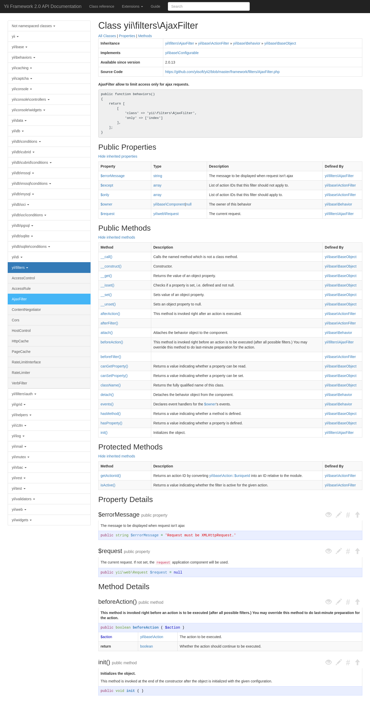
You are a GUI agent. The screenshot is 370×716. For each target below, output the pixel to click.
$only (105, 195)
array (157, 185)
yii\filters (20, 267)
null (189, 204)
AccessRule (21, 289)
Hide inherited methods (116, 237)
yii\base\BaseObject (280, 43)
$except (107, 185)
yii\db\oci (20, 204)
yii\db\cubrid (23, 152)
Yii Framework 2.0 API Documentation (42, 6)
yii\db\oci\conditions (29, 215)
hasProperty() (111, 423)
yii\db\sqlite (22, 236)
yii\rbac (19, 467)
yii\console (22, 89)
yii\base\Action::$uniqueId (229, 476)
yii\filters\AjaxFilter (179, 43)
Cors (15, 320)
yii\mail (19, 446)
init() (104, 433)
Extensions (132, 6)
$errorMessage (113, 176)
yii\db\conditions (26, 141)
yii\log (18, 436)
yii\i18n (19, 425)
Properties (127, 36)
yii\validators (23, 499)
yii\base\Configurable (182, 53)
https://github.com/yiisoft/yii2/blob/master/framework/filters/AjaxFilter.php (222, 72)
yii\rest (19, 478)
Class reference (101, 6)
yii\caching (22, 68)
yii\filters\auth (24, 394)
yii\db (18, 131)
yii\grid (19, 404)
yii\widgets (22, 520)
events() (107, 404)
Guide (155, 6)
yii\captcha (22, 78)
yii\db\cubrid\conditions (32, 162)
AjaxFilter (19, 299)
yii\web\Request (166, 214)
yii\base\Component (169, 204)
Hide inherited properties (117, 156)
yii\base (19, 47)
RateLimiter (21, 373)
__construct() (111, 266)
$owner (106, 204)
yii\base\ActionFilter (213, 43)
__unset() (108, 304)
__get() (106, 276)
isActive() (108, 485)
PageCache (21, 352)
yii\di (17, 257)
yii (15, 36)
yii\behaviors (23, 57)
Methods (145, 36)
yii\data (19, 120)
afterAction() (110, 314)
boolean (123, 628)
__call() (106, 257)
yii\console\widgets (28, 110)
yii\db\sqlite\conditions (31, 246)
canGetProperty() (114, 366)
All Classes (107, 36)
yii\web (19, 509)
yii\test (19, 488)
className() (111, 385)
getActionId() (111, 476)
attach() (107, 333)
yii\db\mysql (23, 194)
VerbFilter (19, 383)
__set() (106, 295)
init (130, 691)
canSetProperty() (114, 376)
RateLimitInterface (26, 362)
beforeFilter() (111, 357)
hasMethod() (111, 414)
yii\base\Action (151, 637)
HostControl (21, 331)
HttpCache (20, 341)
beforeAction (146, 628)
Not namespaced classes (33, 26)
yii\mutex (20, 457)
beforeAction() (112, 342)
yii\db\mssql (23, 173)
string (157, 176)
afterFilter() (109, 323)
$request (107, 214)
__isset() (107, 285)
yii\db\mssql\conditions (31, 183)
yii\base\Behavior (246, 43)
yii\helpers (21, 415)
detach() (107, 395)
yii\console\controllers (31, 99)
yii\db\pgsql (22, 225)
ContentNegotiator (26, 310)
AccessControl (23, 278)
